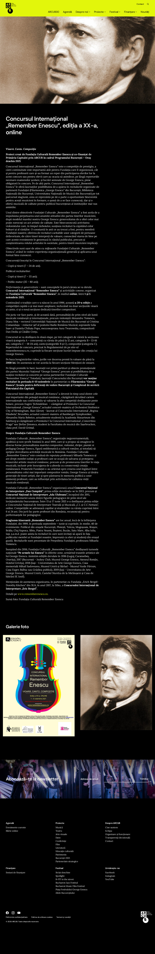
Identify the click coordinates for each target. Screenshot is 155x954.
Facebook (110, 872)
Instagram (110, 876)
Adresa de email (89, 779)
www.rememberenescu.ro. (32, 594)
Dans (58, 837)
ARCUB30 (53, 12)
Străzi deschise (63, 872)
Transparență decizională (117, 837)
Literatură (60, 847)
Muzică (59, 827)
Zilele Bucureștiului (65, 892)
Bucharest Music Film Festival (70, 886)
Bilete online (12, 830)
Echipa (108, 830)
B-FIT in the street (65, 879)
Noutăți (145, 12)
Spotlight (60, 876)
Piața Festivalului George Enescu (71, 889)
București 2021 (63, 858)
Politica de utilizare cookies (42, 917)
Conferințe (61, 841)
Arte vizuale (61, 834)
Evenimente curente (16, 827)
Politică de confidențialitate (16, 917)
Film (58, 844)
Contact (140, 4)
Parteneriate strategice (67, 861)
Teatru (59, 830)
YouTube (109, 879)
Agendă (67, 12)
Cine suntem (111, 827)
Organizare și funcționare (117, 834)
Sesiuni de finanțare (15, 872)
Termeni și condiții (63, 917)
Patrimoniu (61, 854)
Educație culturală (65, 851)
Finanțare (130, 12)
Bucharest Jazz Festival (67, 882)
